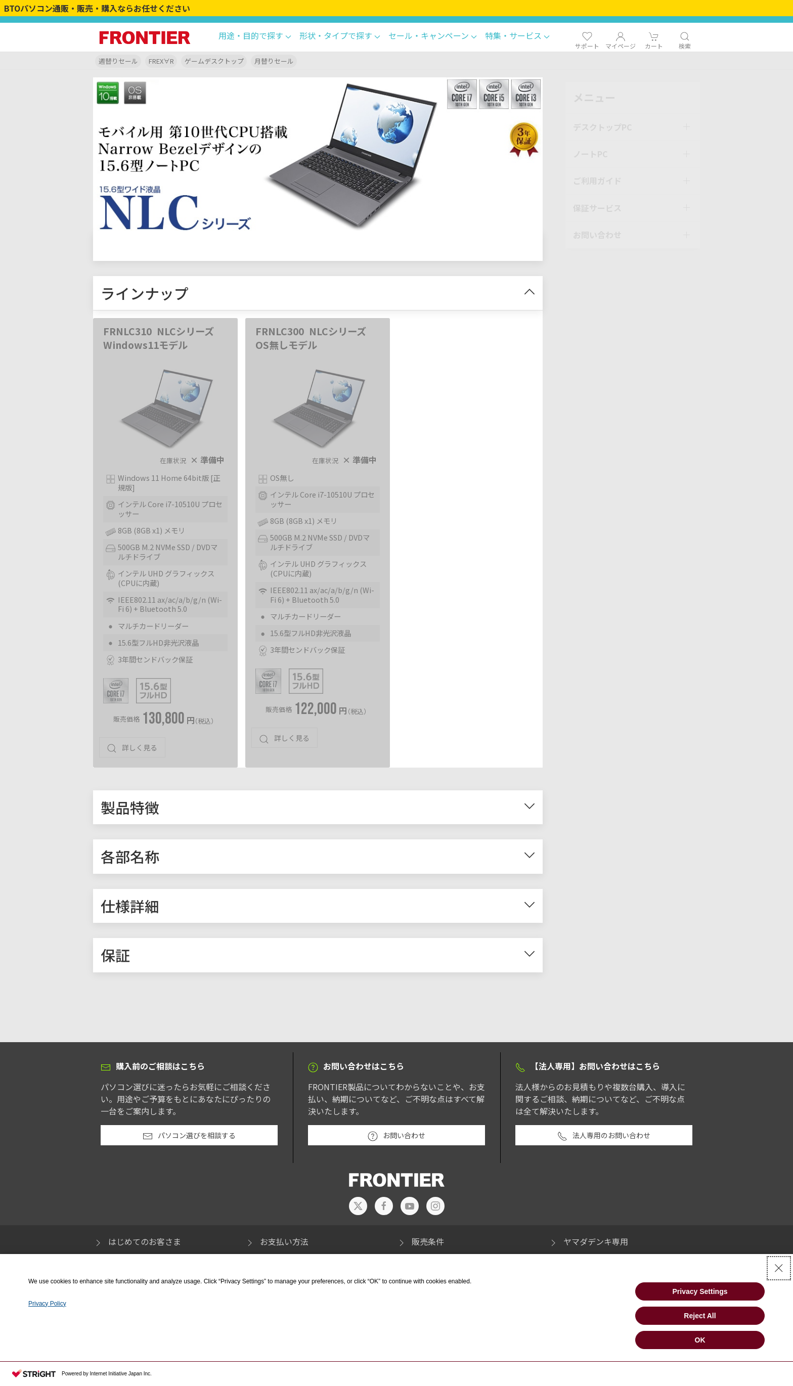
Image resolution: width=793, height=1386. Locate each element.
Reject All (700, 1316)
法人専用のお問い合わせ (603, 1138)
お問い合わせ (396, 1138)
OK (700, 1340)
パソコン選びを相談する (189, 1138)
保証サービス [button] (597, 206)
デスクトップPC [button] (602, 125)
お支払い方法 (277, 1244)
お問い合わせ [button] (597, 233)
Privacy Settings (700, 1291)
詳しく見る (132, 750)
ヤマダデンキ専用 (588, 1244)
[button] (254, 37)
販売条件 (420, 1244)
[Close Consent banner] (779, 1268)
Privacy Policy (47, 1303)
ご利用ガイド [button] (597, 179)
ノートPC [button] (590, 152)
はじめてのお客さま (137, 1244)
